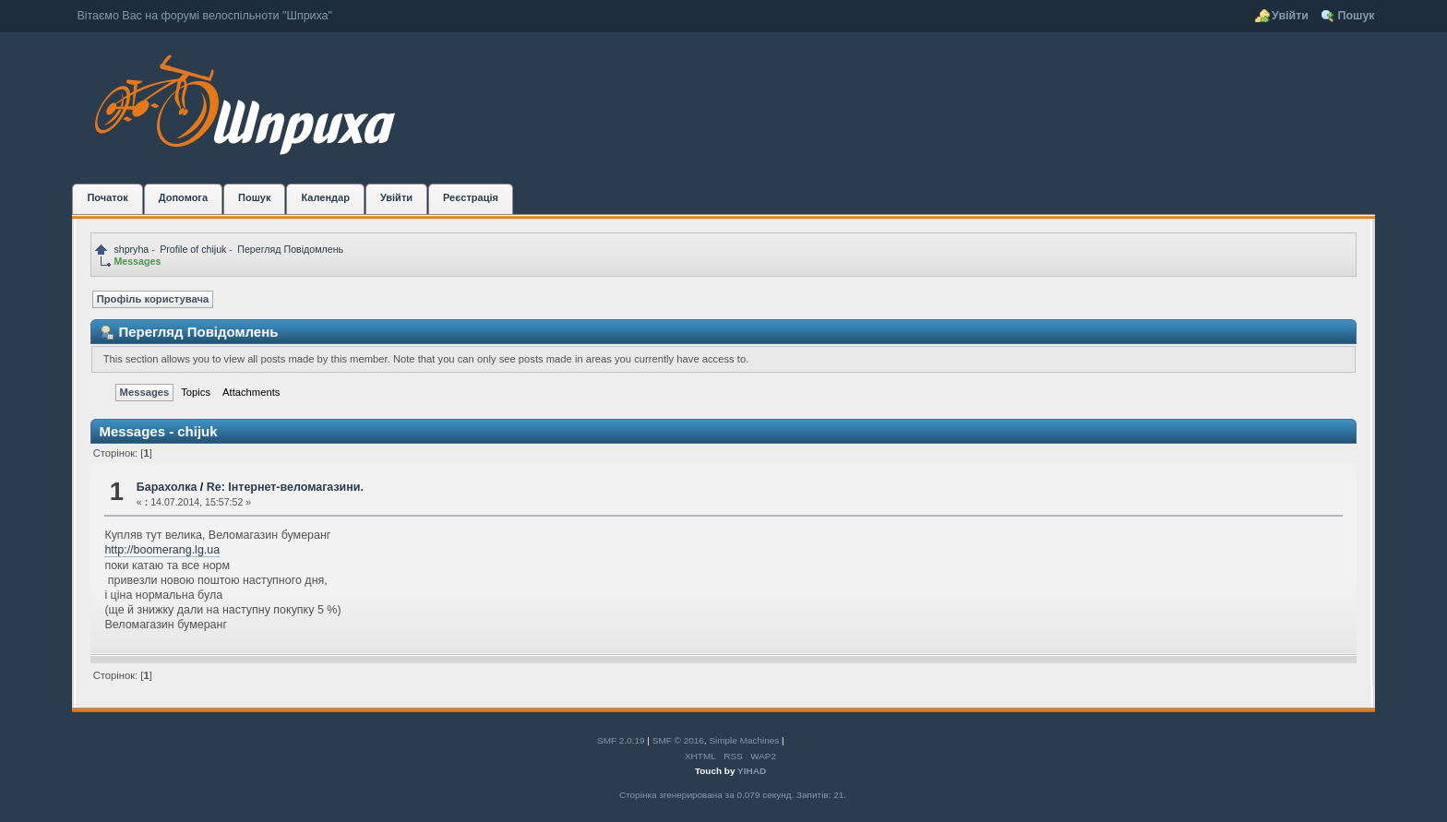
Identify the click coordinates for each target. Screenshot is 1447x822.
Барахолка (167, 487)
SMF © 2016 (678, 740)
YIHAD (751, 771)
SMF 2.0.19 (621, 740)
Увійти (1290, 15)
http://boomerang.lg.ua (162, 549)
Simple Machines (744, 740)
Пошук (1355, 15)
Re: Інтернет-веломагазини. (285, 487)
